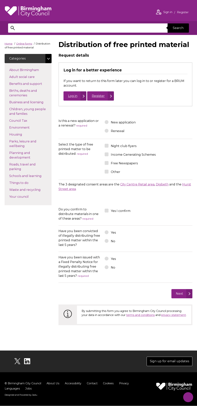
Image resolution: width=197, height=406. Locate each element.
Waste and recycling (30, 189)
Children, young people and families (27, 111)
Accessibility (72, 383)
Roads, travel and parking (22, 167)
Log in (72, 96)
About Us (53, 383)
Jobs (28, 388)
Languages (12, 388)
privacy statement (173, 315)
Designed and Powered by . (21, 395)
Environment (26, 127)
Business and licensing (30, 102)
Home (9, 43)
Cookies (107, 383)
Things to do (25, 182)
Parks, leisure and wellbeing (23, 144)
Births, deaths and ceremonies (25, 93)
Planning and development (26, 155)
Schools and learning (30, 176)
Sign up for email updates (169, 361)
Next (179, 293)
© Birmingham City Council (23, 383)
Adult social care (28, 76)
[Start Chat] (188, 397)
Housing (22, 134)
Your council (25, 196)
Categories (17, 58)
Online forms (24, 43)
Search (178, 28)
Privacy (123, 383)
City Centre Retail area (137, 184)
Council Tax (25, 120)
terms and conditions (140, 315)
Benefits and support (30, 83)
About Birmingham (30, 70)
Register (183, 12)
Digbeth (162, 184)
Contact (91, 383)
